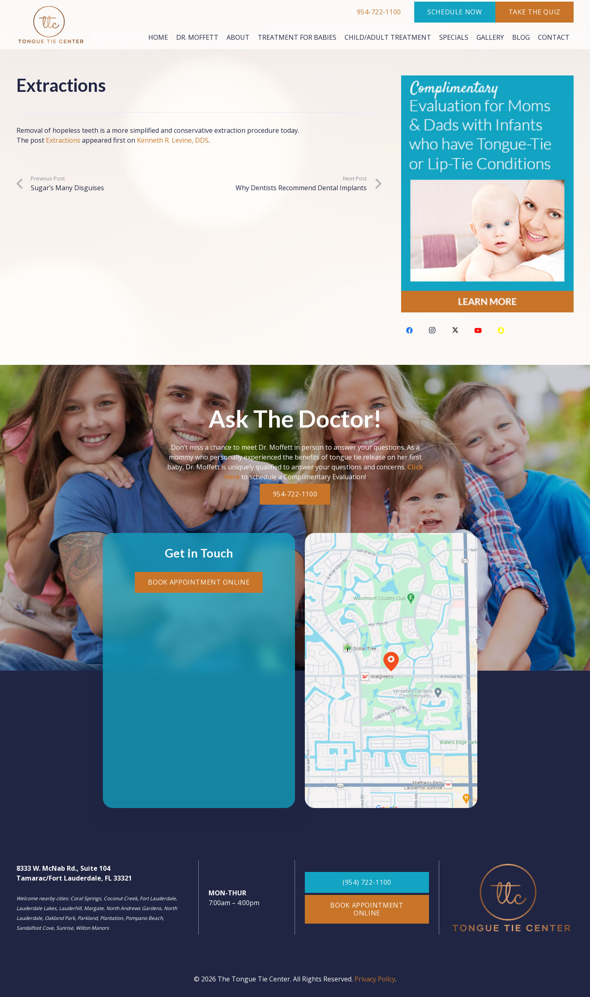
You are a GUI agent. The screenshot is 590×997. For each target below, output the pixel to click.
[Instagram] (432, 330)
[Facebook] (409, 330)
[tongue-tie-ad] (487, 193)
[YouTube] (478, 330)
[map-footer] (391, 670)
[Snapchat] (501, 330)
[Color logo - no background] (50, 24)
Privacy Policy (374, 978)
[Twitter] (455, 330)
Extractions (63, 140)
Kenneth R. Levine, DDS (173, 140)
